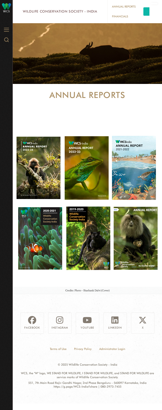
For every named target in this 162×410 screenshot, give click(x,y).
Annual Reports (124, 6)
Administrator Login (112, 349)
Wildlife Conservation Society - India (60, 11)
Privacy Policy (83, 349)
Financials (120, 16)
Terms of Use (58, 349)
